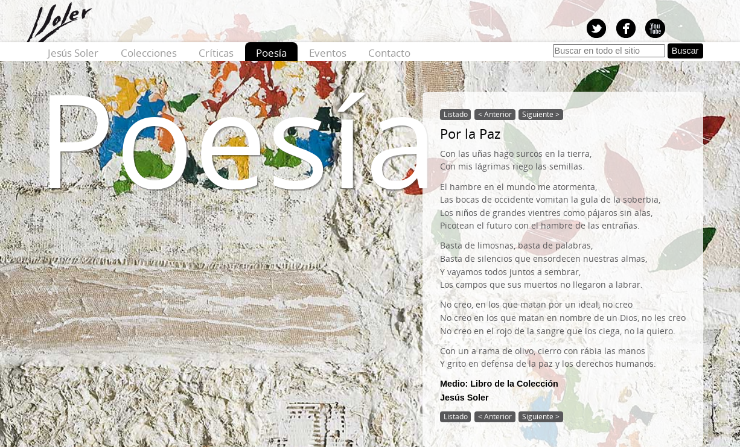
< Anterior (495, 114)
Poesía (271, 53)
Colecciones (149, 53)
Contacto (389, 53)
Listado (456, 114)
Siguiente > (541, 114)
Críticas (216, 53)
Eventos (327, 53)
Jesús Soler (73, 53)
